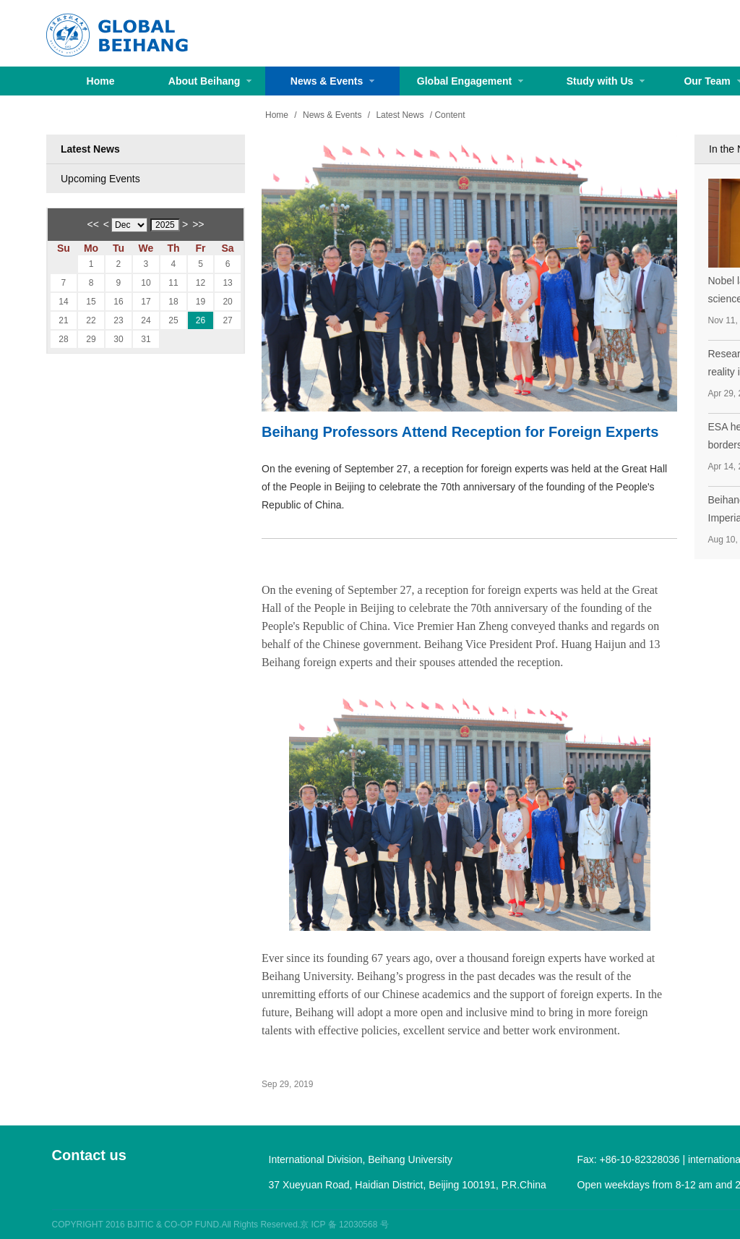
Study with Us (606, 81)
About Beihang (209, 81)
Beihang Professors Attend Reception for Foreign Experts (460, 432)
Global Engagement (470, 81)
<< (93, 224)
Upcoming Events (100, 178)
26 (200, 320)
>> (198, 224)
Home (101, 81)
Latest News (90, 149)
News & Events (332, 81)
